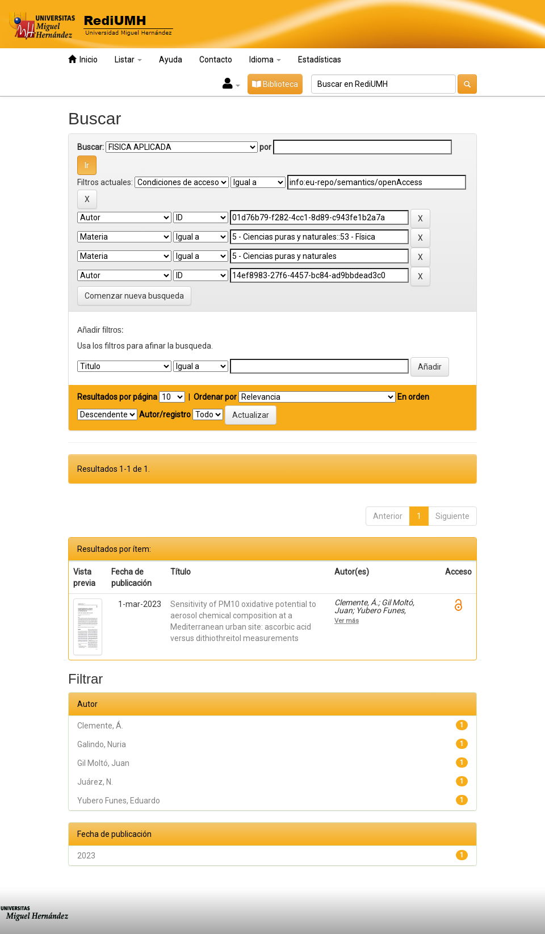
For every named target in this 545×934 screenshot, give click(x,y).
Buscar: (90, 147)
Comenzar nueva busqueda (134, 295)
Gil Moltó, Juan (103, 763)
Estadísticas (319, 59)
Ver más (346, 621)
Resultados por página (117, 396)
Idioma (265, 59)
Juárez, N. (95, 781)
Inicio (83, 59)
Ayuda (170, 59)
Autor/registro (165, 414)
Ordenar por (215, 396)
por (265, 147)
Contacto (215, 59)
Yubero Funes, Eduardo (118, 800)
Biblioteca (275, 84)
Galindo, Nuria (101, 744)
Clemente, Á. (100, 725)
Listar (128, 59)
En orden (413, 396)
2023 (86, 855)
